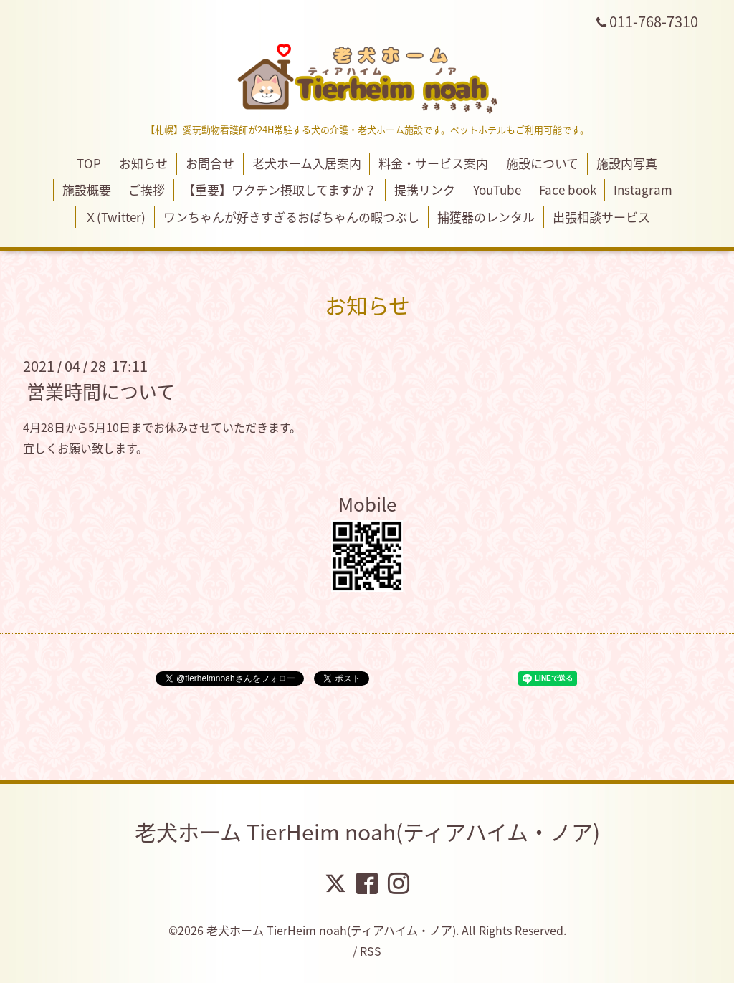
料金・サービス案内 (433, 163)
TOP (89, 163)
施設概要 (86, 189)
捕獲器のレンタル (486, 217)
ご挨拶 (146, 189)
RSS (370, 950)
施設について (542, 163)
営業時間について (101, 391)
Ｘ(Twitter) (115, 217)
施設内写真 (626, 163)
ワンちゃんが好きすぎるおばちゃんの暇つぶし (291, 217)
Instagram (643, 189)
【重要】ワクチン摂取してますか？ (279, 189)
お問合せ (210, 163)
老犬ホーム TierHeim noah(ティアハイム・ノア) (367, 831)
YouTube (497, 189)
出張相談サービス (601, 217)
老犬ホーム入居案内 (306, 163)
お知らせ (143, 163)
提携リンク (424, 189)
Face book (567, 189)
